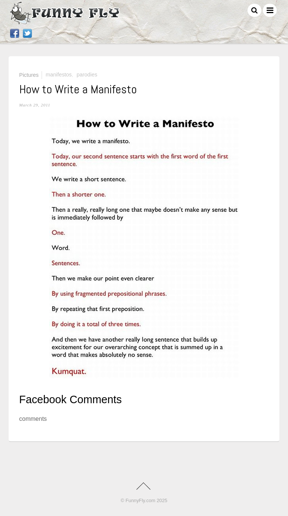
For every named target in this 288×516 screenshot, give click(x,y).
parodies (86, 75)
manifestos (59, 75)
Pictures (29, 75)
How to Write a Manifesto (78, 89)
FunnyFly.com (140, 500)
